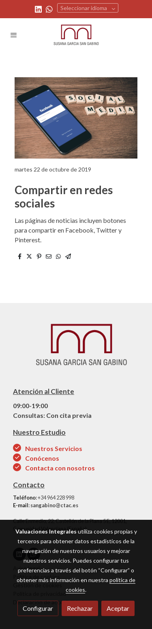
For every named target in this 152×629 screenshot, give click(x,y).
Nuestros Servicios (53, 448)
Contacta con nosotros (60, 468)
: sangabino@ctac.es (45, 505)
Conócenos (42, 458)
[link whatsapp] (49, 9)
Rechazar (80, 608)
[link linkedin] (38, 9)
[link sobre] (76, 349)
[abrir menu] (13, 34)
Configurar (38, 608)
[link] (76, 34)
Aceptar (118, 608)
